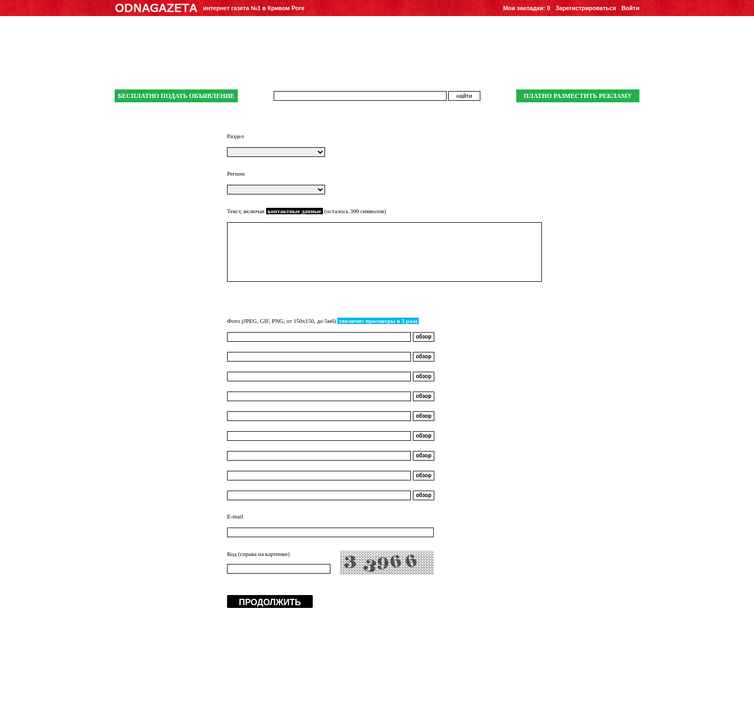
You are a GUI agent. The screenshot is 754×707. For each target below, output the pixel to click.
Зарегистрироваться (585, 8)
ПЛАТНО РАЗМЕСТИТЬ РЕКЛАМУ (578, 96)
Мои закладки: (526, 8)
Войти (630, 8)
